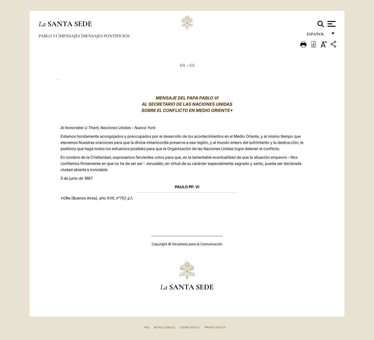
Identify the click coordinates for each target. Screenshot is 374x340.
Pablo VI (48, 35)
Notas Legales (164, 327)
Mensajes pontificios (106, 35)
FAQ (146, 327)
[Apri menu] (331, 24)
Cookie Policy (190, 327)
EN (182, 65)
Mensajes (70, 35)
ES (192, 65)
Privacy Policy (215, 327)
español (317, 35)
